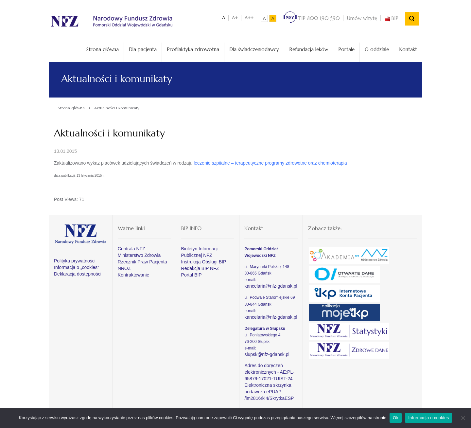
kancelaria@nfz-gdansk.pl (270, 286)
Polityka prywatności (75, 260)
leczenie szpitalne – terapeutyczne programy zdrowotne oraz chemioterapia (270, 163)
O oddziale (377, 49)
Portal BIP (191, 274)
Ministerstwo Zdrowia (139, 255)
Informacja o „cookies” (76, 267)
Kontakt (408, 49)
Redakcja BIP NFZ (200, 268)
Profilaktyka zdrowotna (193, 49)
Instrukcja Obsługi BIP (203, 261)
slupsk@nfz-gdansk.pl (266, 354)
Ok (395, 417)
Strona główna (102, 49)
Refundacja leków (308, 49)
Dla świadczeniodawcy (254, 49)
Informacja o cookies (428, 417)
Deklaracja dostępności (77, 273)
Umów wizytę (362, 18)
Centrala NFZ (131, 248)
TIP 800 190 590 (312, 18)
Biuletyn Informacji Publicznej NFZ (199, 252)
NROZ (124, 268)
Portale (346, 49)
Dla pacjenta (143, 49)
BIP (391, 18)
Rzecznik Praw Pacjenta (142, 261)
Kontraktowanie (133, 274)
